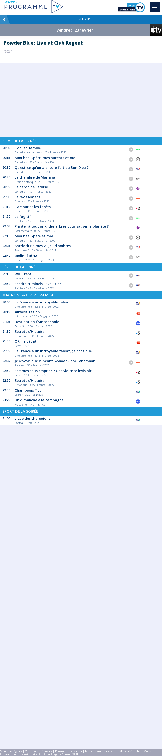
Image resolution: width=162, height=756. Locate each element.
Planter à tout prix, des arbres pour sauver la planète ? (62, 226)
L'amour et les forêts (33, 206)
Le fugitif (23, 216)
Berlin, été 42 (26, 255)
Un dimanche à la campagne (39, 400)
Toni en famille (28, 148)
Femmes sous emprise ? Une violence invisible (53, 370)
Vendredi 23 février (74, 30)
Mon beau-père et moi (34, 236)
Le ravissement (27, 197)
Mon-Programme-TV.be (100, 751)
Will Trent (23, 274)
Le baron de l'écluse (31, 187)
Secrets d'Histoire (29, 331)
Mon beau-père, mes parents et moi (45, 157)
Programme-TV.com (68, 751)
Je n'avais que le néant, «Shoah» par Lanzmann (55, 361)
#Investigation (27, 312)
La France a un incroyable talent (42, 302)
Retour (46, 19)
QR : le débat (26, 341)
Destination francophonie (37, 321)
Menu (156, 5)
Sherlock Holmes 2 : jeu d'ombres (43, 246)
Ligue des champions (32, 418)
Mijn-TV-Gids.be (130, 751)
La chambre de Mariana (35, 177)
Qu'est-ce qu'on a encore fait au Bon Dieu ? (52, 167)
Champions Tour (29, 390)
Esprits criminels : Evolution (38, 283)
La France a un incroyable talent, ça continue (53, 351)
